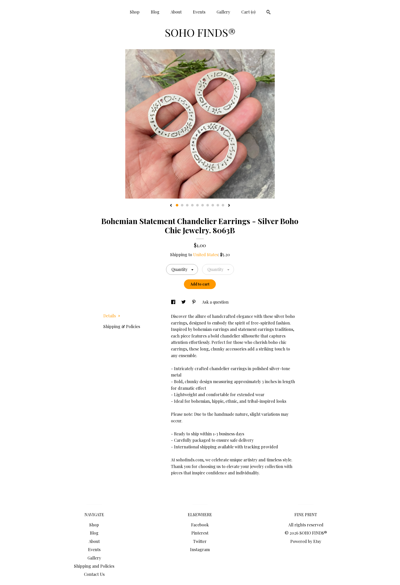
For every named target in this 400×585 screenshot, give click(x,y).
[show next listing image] (229, 205)
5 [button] (197, 205)
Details (111, 315)
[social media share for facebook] (173, 302)
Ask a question (215, 302)
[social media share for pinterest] (194, 302)
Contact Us (94, 574)
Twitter (200, 541)
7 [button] (207, 205)
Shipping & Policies (121, 326)
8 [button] (212, 205)
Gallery (223, 12)
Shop (135, 12)
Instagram (200, 549)
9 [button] (218, 205)
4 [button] (192, 205)
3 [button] (187, 205)
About (176, 12)
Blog (155, 12)
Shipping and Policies (94, 566)
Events (199, 12)
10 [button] (223, 205)
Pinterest (199, 533)
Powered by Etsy (305, 541)
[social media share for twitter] (184, 302)
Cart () (248, 12)
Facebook (200, 524)
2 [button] (182, 205)
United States (205, 254)
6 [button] (202, 205)
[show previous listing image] (171, 205)
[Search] (268, 13)
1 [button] (177, 205)
